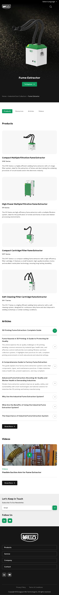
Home (4, 96)
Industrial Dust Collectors (17, 96)
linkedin (4, 520)
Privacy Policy (21, 587)
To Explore (28, 84)
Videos (41, 111)
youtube (10, 520)
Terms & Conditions (36, 587)
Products (7, 111)
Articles (31, 111)
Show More (8, 426)
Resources (19, 111)
